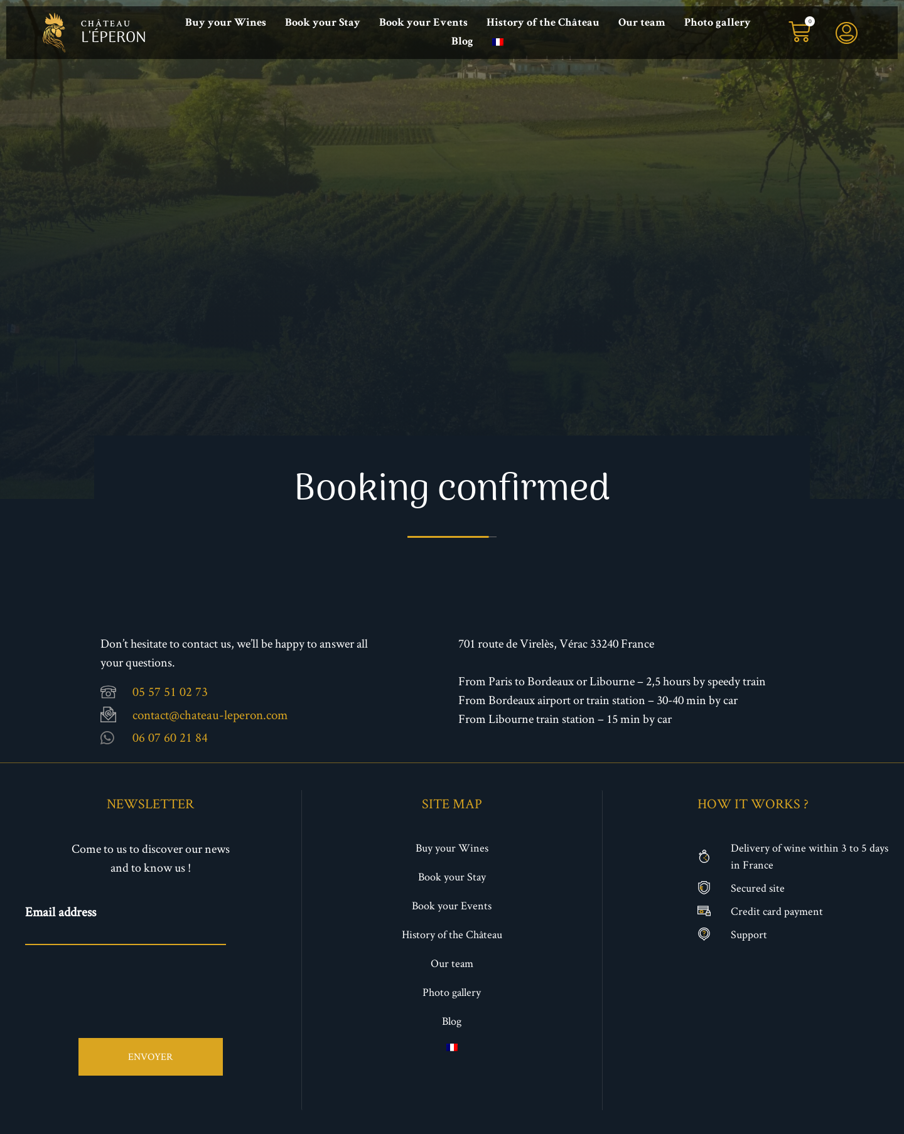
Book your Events (423, 23)
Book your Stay (322, 23)
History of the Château (543, 23)
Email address (60, 911)
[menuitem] (497, 42)
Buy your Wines (225, 23)
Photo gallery (717, 23)
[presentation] (120, 981)
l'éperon (113, 38)
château (106, 24)
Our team (641, 23)
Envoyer (150, 1055)
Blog (462, 42)
